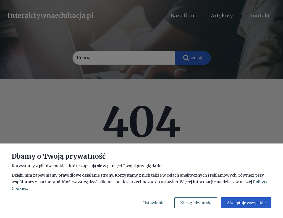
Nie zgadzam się (195, 202)
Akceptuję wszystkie (246, 202)
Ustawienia (153, 202)
